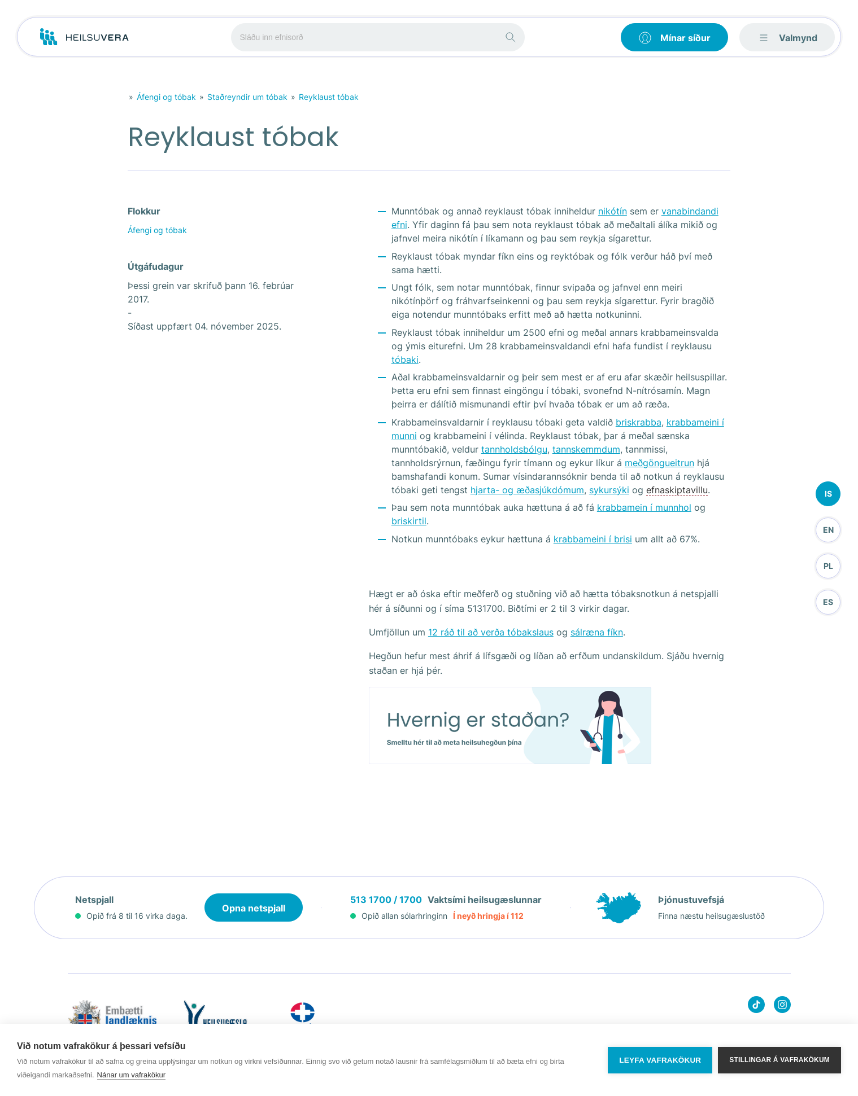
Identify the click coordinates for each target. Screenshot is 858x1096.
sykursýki (609, 490)
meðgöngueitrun (659, 462)
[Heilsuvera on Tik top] (756, 1006)
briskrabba (638, 422)
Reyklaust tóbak (329, 97)
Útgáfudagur (156, 266)
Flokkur (144, 211)
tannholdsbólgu (514, 449)
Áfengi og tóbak (166, 97)
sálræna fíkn (596, 632)
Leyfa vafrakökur (660, 1060)
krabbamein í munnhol (644, 507)
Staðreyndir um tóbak (247, 97)
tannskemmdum (586, 449)
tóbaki (405, 359)
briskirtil (408, 521)
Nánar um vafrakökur (131, 1075)
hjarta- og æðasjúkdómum (527, 490)
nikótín (612, 211)
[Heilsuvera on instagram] (782, 1006)
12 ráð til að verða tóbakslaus (491, 632)
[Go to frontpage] (84, 37)
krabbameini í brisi (593, 539)
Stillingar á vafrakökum (779, 1060)
